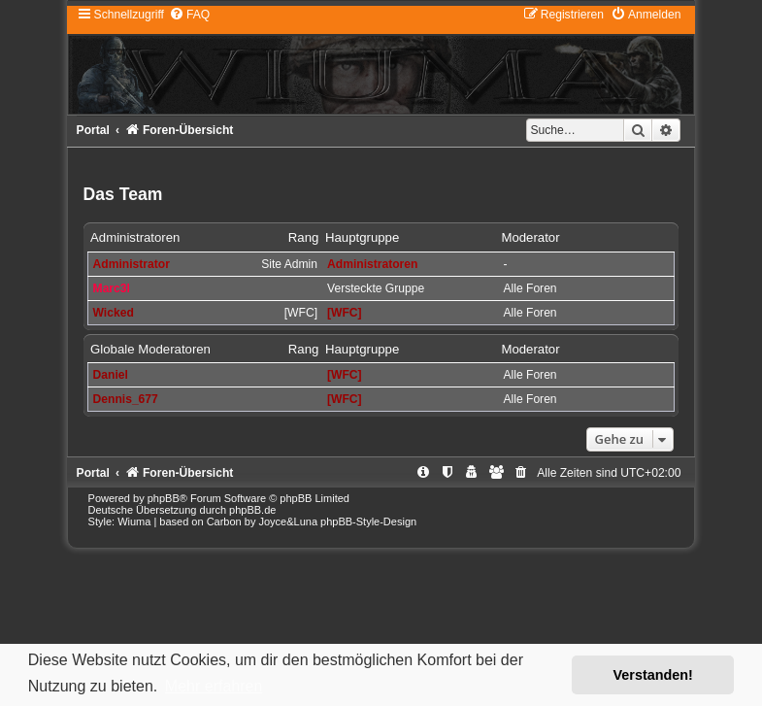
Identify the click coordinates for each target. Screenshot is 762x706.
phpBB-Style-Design (368, 521)
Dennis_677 (125, 399)
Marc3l (111, 288)
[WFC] (344, 312)
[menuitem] (189, 14)
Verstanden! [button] (653, 675)
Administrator (131, 264)
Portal (93, 130)
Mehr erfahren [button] (214, 686)
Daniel (110, 375)
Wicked (113, 312)
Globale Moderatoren (150, 349)
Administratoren (135, 237)
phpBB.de (252, 510)
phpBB (164, 498)
